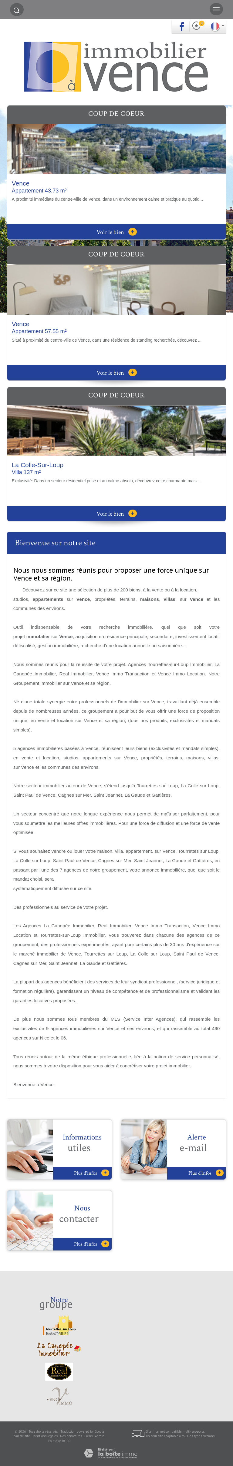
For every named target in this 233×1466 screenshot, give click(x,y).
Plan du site (21, 1436)
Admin (99, 1436)
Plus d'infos (91, 1173)
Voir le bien (116, 232)
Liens (88, 1436)
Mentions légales (45, 1436)
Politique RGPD (59, 1441)
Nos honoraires (71, 1436)
